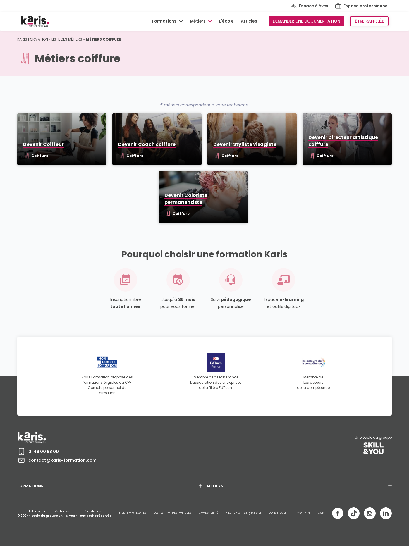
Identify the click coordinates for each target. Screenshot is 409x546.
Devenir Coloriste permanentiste (185, 199)
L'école (226, 21)
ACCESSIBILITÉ (208, 513)
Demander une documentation (306, 21)
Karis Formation (32, 39)
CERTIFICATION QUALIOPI (243, 513)
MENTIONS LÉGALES (132, 513)
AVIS (321, 513)
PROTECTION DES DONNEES (172, 513)
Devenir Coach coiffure (147, 144)
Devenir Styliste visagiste (244, 144)
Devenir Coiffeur (43, 144)
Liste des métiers (66, 39)
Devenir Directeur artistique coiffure (343, 141)
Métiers (198, 21)
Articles (249, 21)
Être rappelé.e (369, 21)
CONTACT (303, 513)
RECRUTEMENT (279, 513)
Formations (164, 21)
